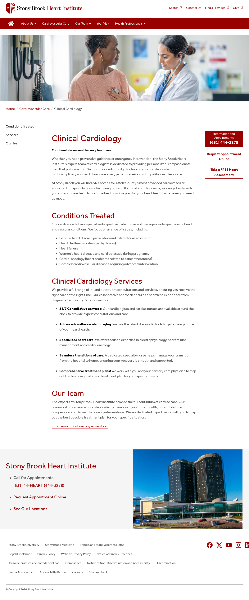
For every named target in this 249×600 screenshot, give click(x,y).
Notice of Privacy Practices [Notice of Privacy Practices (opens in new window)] (114, 554)
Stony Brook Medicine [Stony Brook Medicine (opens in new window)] (59, 545)
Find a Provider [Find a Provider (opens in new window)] (215, 8)
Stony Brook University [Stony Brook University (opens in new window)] (24, 545)
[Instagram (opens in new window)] (238, 545)
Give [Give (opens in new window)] (236, 8)
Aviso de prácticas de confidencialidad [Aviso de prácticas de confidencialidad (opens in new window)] (34, 563)
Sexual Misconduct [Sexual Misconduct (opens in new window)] (21, 572)
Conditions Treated (20, 126)
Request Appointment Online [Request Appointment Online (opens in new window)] (39, 497)
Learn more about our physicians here (80, 426)
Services (12, 135)
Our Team (81, 23)
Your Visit (103, 23)
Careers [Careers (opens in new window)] (77, 572)
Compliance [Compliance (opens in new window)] (73, 563)
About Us (27, 23)
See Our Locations (30, 508)
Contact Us (193, 8)
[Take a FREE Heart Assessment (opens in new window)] (224, 172)
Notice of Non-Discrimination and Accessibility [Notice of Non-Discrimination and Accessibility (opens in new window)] (118, 563)
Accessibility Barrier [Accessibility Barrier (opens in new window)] (53, 572)
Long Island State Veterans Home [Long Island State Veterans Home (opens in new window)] (102, 545)
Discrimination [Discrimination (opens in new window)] (166, 563)
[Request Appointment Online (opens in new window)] (224, 156)
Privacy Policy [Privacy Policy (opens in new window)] (46, 554)
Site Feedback (98, 572)
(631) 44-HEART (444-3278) (38, 485)
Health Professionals (129, 23)
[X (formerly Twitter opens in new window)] (219, 545)
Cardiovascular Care (55, 23)
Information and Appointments (224, 139)
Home (10, 109)
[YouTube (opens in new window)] (229, 545)
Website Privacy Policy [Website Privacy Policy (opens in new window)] (76, 554)
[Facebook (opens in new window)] (210, 545)
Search (174, 8)
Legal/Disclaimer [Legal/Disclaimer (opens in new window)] (20, 554)
